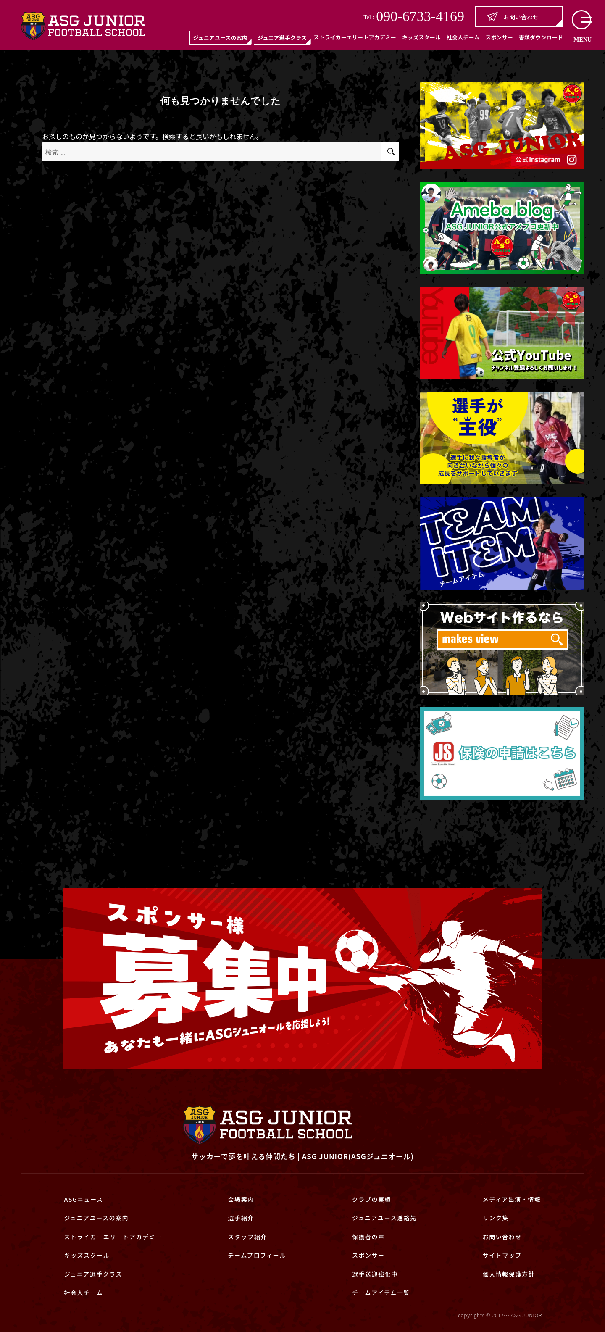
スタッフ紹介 (247, 1236)
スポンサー (499, 37)
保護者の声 (368, 1236)
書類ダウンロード (541, 37)
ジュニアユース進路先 (384, 1218)
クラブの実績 (371, 1199)
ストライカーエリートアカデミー (354, 37)
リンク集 (496, 1218)
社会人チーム (463, 37)
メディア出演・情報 (512, 1199)
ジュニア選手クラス (282, 38)
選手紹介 (241, 1218)
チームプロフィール (257, 1255)
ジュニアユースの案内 (220, 38)
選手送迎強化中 (375, 1274)
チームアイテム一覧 (381, 1292)
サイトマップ (502, 1255)
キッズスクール (421, 37)
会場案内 (241, 1199)
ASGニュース (83, 1199)
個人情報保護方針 (509, 1274)
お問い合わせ (513, 16)
